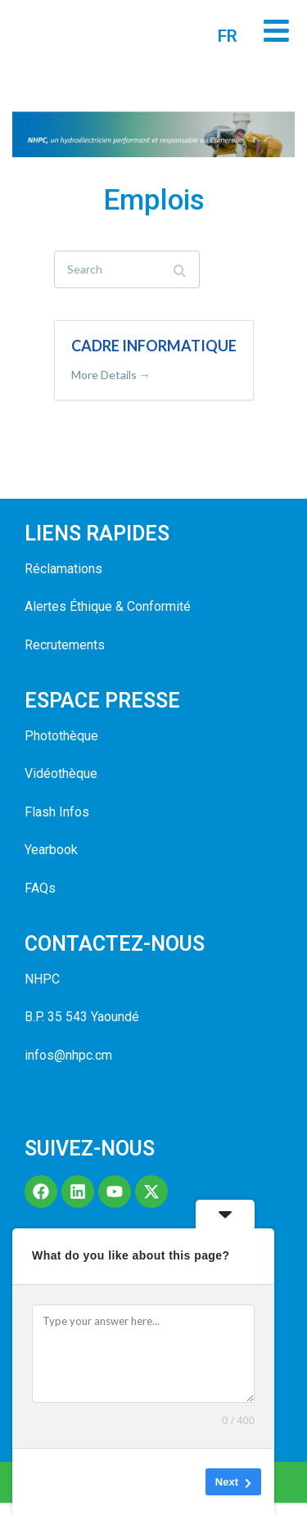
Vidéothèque (61, 786)
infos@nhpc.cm (68, 1067)
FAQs (40, 900)
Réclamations (63, 581)
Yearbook (51, 862)
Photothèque (61, 748)
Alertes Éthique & (74, 618)
